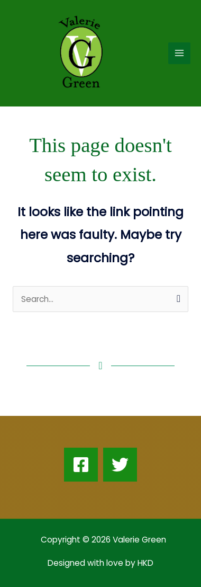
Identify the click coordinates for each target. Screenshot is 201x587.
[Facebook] (81, 465)
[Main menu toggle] (179, 53)
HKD (144, 562)
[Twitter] (120, 465)
